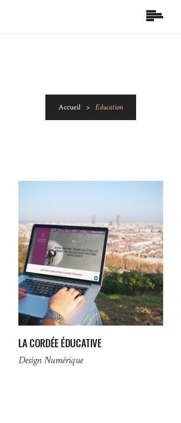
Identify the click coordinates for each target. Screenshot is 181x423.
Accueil (69, 107)
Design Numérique (50, 360)
